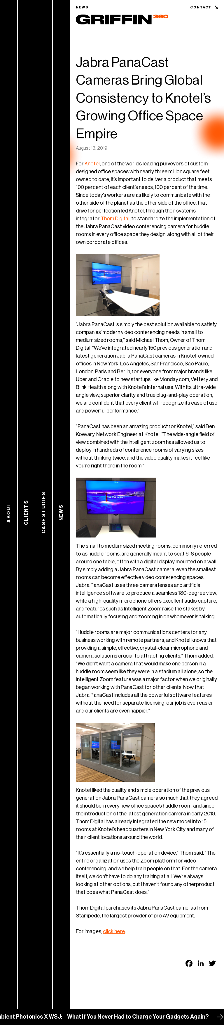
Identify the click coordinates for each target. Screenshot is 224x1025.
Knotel (92, 163)
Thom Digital (115, 218)
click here (114, 931)
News (82, 7)
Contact (200, 7)
